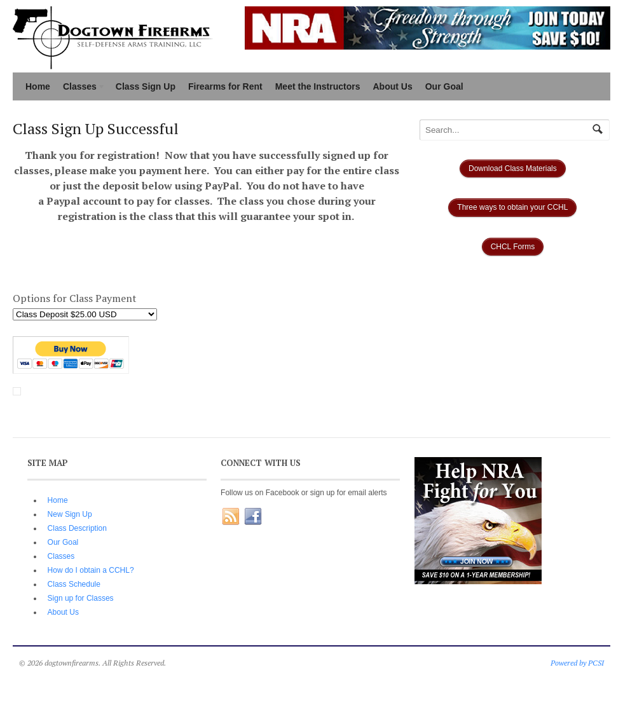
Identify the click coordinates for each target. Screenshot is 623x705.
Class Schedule (74, 584)
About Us (393, 86)
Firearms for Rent (225, 86)
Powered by (569, 662)
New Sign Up (70, 514)
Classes (81, 87)
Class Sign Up (145, 86)
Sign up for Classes (81, 598)
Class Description (77, 528)
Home (37, 86)
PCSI (596, 662)
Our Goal (444, 86)
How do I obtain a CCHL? (91, 570)
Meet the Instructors (317, 86)
